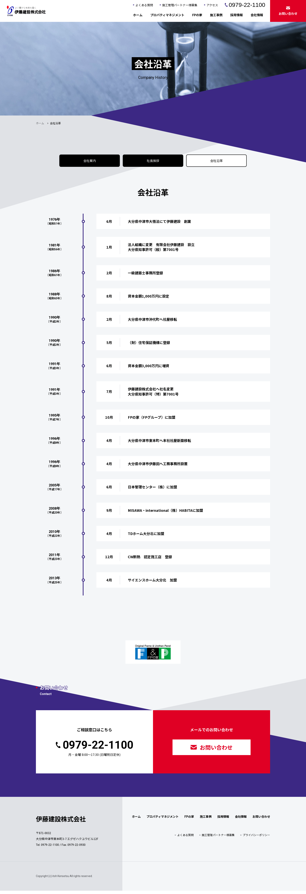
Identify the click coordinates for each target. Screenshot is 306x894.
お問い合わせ (211, 750)
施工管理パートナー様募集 (179, 5)
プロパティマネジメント (167, 14)
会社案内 (89, 162)
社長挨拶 (153, 162)
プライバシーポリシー (256, 838)
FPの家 (197, 14)
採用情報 (236, 14)
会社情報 (257, 14)
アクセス (212, 5)
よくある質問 (144, 5)
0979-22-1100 (245, 5)
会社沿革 (216, 162)
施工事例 (216, 14)
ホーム (137, 14)
